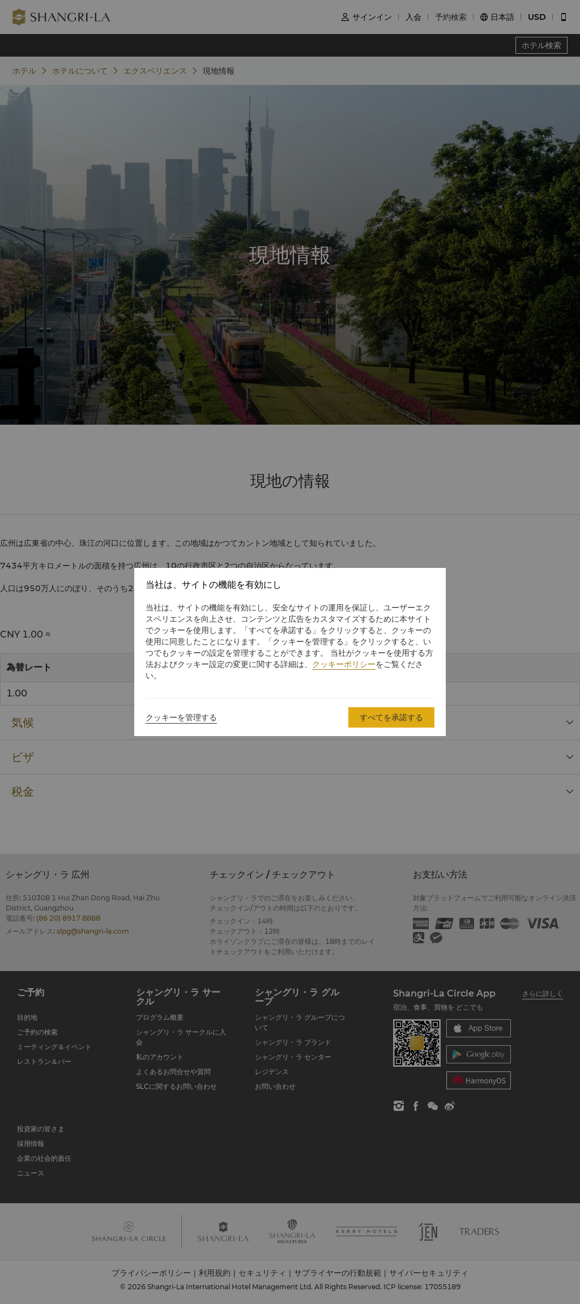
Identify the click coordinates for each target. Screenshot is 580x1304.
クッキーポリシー (344, 664)
